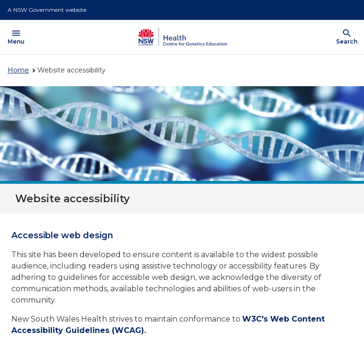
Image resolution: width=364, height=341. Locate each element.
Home (18, 70)
